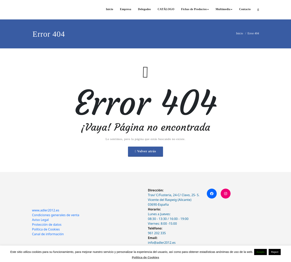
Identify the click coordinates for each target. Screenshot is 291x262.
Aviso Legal (40, 220)
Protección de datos (47, 224)
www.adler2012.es (45, 210)
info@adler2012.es (162, 242)
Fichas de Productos (195, 9)
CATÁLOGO (166, 9)
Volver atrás (146, 151)
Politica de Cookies (145, 257)
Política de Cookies (46, 229)
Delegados (144, 9)
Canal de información (48, 234)
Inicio (109, 9)
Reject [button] (274, 251)
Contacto (245, 9)
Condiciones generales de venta (55, 215)
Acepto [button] (260, 251)
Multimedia (224, 9)
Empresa (125, 9)
